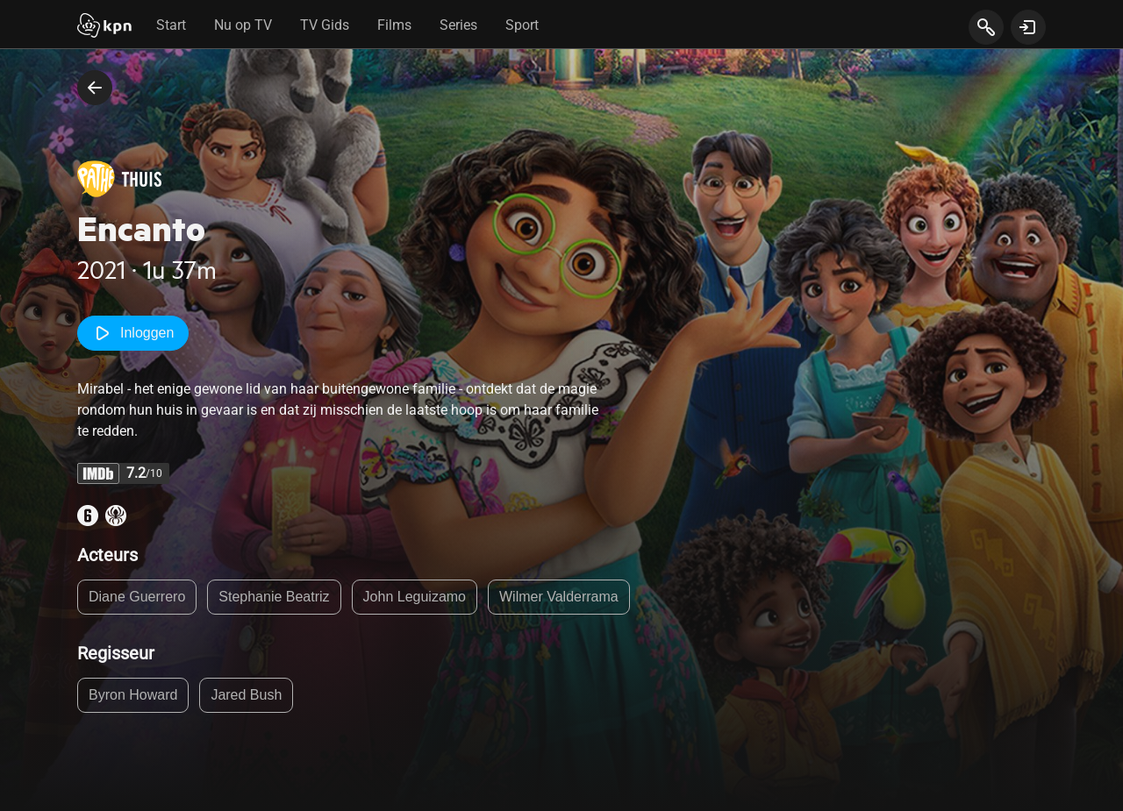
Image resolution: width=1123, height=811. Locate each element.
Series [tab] (458, 25)
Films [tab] (394, 25)
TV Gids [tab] (324, 25)
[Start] (104, 27)
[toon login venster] (1028, 27)
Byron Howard (133, 694)
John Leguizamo (414, 596)
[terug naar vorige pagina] (94, 87)
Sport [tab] (522, 25)
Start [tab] (171, 25)
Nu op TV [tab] (243, 25)
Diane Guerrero (137, 596)
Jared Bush (246, 694)
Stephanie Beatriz (273, 596)
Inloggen (133, 333)
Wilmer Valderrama (559, 596)
